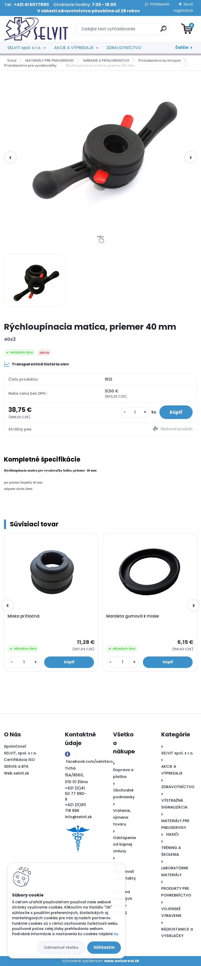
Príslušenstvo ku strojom (159, 60)
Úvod (11, 60)
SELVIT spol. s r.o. (24, 47)
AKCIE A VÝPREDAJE (73, 47)
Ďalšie (181, 47)
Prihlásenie (159, 4)
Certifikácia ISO (19, 759)
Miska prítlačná (24, 616)
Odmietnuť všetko (61, 947)
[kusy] (135, 412)
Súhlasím (104, 947)
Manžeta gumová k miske (132, 616)
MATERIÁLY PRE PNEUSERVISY (49, 60)
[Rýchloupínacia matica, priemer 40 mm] (34, 280)
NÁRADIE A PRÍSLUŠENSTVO (106, 60)
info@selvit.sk (78, 816)
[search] (163, 31)
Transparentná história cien (36, 364)
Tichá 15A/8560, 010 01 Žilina (76, 775)
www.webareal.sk (121, 960)
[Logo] (36, 29)
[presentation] (10, 157)
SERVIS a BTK (16, 766)
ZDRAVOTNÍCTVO (124, 47)
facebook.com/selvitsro (89, 761)
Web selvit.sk (16, 773)
